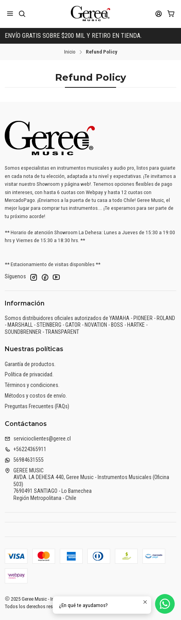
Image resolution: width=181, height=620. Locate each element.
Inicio (70, 52)
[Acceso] (158, 13)
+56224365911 (25, 449)
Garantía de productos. (30, 364)
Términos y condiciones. (32, 385)
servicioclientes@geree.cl (38, 438)
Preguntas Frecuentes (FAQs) (37, 406)
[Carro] (171, 13)
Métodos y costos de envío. (36, 395)
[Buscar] (22, 13)
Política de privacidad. (29, 374)
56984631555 (24, 460)
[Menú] (10, 13)
